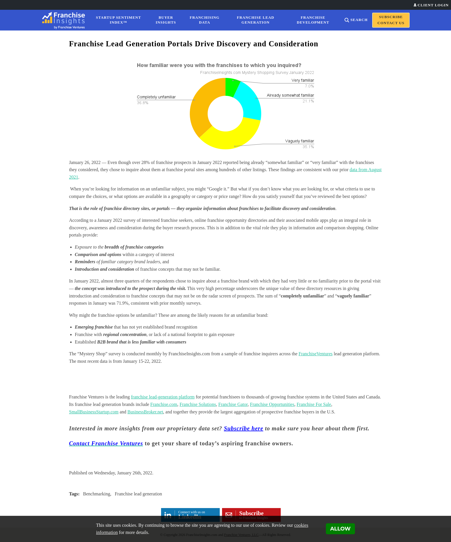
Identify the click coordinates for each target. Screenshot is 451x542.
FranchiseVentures (315, 353)
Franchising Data (204, 19)
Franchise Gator (233, 404)
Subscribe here (243, 428)
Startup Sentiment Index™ (118, 19)
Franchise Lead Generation (255, 19)
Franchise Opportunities (272, 404)
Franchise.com (163, 404)
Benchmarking (96, 493)
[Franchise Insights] (65, 20)
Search (359, 20)
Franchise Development (313, 19)
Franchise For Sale (314, 404)
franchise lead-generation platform (162, 396)
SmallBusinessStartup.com (94, 411)
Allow (340, 529)
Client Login (433, 5)
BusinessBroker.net (145, 411)
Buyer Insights (166, 19)
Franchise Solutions (197, 404)
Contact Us (390, 23)
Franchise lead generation (138, 493)
